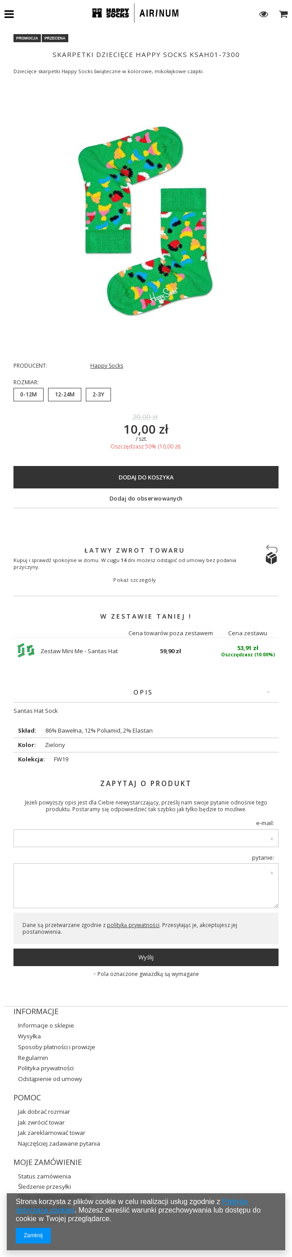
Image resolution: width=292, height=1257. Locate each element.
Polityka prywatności (46, 1068)
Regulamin (33, 1058)
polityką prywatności (133, 924)
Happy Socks (106, 365)
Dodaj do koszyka (146, 477)
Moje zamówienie (47, 1162)
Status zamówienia (44, 1176)
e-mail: (265, 823)
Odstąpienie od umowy (50, 1079)
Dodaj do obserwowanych (146, 498)
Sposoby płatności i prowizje (56, 1047)
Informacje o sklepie (46, 1025)
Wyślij (146, 957)
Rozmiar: (26, 382)
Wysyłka (29, 1036)
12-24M (65, 394)
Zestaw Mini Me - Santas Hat (79, 651)
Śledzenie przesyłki (44, 1186)
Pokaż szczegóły (134, 579)
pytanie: (263, 857)
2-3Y (98, 394)
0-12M (28, 394)
